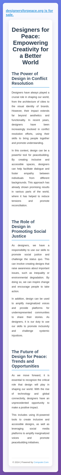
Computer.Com (41, 462)
